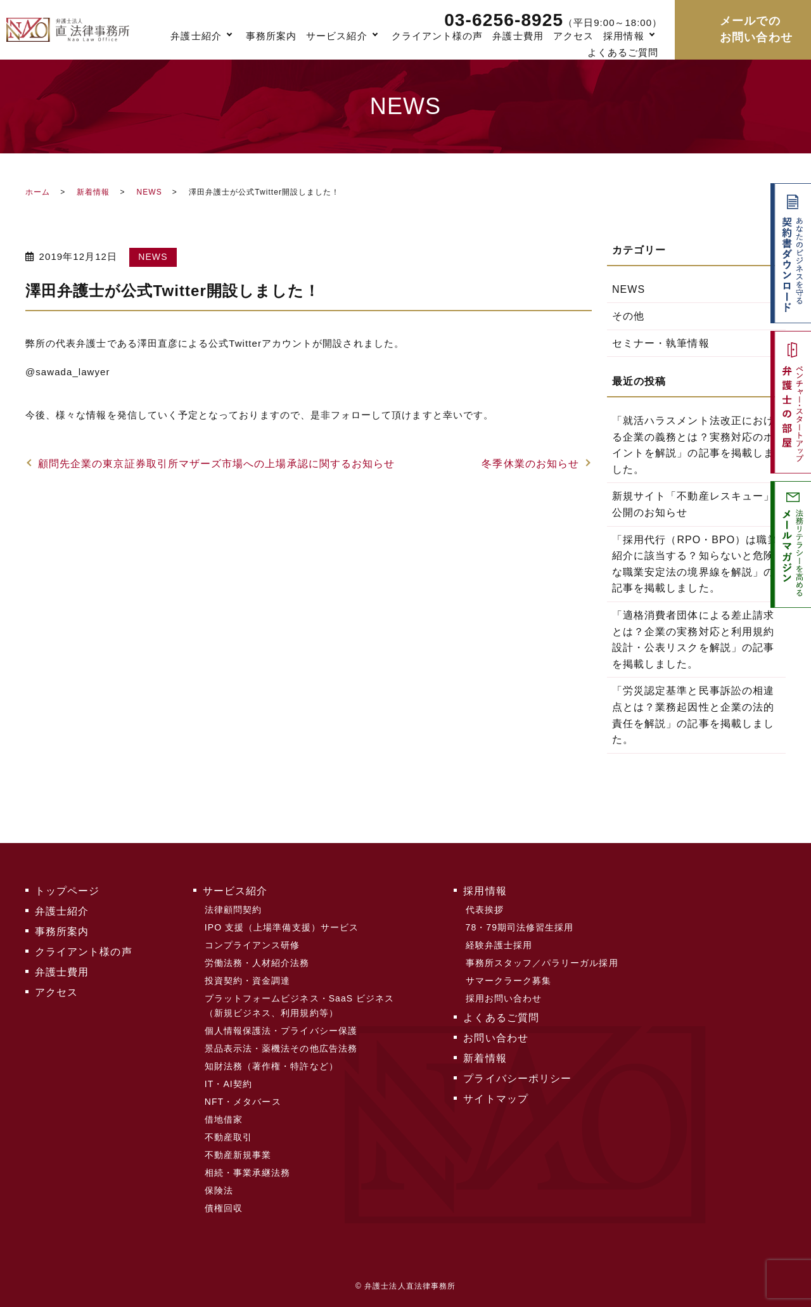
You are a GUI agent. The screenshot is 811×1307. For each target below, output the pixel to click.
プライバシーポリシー (517, 1078)
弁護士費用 (517, 35)
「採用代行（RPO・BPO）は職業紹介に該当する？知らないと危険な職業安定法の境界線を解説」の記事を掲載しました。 (695, 564)
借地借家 (224, 1119)
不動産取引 (228, 1137)
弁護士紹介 (195, 35)
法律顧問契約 (233, 910)
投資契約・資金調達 (248, 980)
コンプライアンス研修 (252, 945)
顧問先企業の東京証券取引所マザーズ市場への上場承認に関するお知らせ (216, 463)
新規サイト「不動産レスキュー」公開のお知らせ (693, 504)
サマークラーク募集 (509, 980)
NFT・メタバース (243, 1102)
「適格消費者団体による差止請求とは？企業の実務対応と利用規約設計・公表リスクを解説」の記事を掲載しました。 (693, 639)
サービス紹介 (336, 35)
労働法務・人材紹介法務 (257, 963)
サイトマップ (495, 1098)
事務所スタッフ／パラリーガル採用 (542, 963)
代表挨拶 (485, 910)
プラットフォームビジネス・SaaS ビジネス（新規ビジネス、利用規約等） (300, 1005)
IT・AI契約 (228, 1084)
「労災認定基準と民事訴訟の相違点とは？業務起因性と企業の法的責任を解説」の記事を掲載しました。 (693, 715)
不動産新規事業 (238, 1155)
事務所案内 (271, 35)
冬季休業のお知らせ (530, 463)
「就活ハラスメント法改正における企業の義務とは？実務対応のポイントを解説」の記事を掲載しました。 (693, 445)
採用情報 (623, 35)
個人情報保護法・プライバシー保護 (281, 1031)
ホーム (37, 192)
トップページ (67, 890)
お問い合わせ (495, 1038)
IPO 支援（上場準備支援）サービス (282, 927)
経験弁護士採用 (499, 945)
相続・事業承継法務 (248, 1173)
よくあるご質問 (622, 52)
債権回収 (224, 1208)
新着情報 (93, 192)
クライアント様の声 (437, 35)
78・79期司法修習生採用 (520, 927)
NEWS (149, 192)
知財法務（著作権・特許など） (271, 1066)
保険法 (219, 1190)
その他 (628, 316)
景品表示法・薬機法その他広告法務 (281, 1048)
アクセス (573, 35)
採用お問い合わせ (504, 998)
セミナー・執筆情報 (661, 343)
